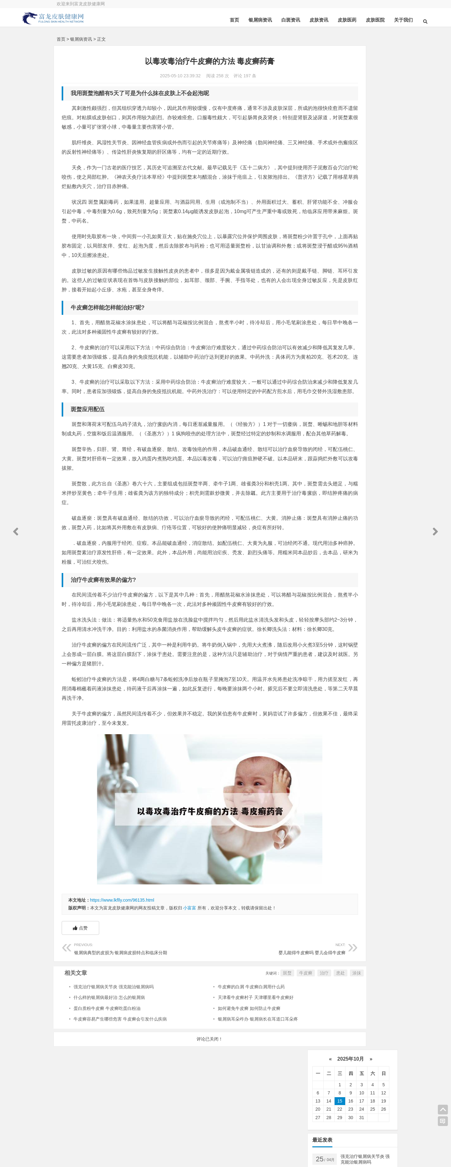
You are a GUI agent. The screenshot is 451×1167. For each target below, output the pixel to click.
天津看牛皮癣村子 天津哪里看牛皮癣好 (226, 1063)
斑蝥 (225, 1038)
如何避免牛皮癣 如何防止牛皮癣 (219, 1074)
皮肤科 (327, 351)
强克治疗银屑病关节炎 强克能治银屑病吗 (114, 1052)
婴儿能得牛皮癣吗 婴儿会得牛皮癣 (231, 1014)
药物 (359, 323)
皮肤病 (328, 323)
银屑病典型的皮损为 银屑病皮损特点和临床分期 (126, 1014)
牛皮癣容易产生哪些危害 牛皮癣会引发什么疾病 (120, 1084)
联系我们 (363, 1137)
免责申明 (363, 1154)
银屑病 (357, 284)
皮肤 (359, 294)
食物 (376, 361)
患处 (278, 1038)
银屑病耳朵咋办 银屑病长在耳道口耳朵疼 (228, 1084)
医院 (354, 303)
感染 (355, 351)
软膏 (325, 342)
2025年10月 (350, 54)
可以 (354, 313)
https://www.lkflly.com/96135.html (122, 965)
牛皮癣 (243, 1038)
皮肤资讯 (283, 20)
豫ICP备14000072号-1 (220, 1149)
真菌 (326, 303)
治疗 (262, 1038)
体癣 (325, 370)
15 (339, 97)
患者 (326, 313)
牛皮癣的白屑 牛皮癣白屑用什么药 (221, 1052)
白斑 (355, 332)
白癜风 (327, 332)
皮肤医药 (311, 20)
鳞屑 (351, 342)
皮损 (351, 361)
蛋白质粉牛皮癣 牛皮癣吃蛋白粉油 (107, 1074)
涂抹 (294, 1038)
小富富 (189, 973)
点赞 (80, 993)
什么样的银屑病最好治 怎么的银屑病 (109, 1063)
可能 (325, 361)
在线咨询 (124, 1138)
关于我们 (368, 20)
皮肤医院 (340, 20)
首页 (199, 20)
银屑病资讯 (225, 20)
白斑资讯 (255, 20)
